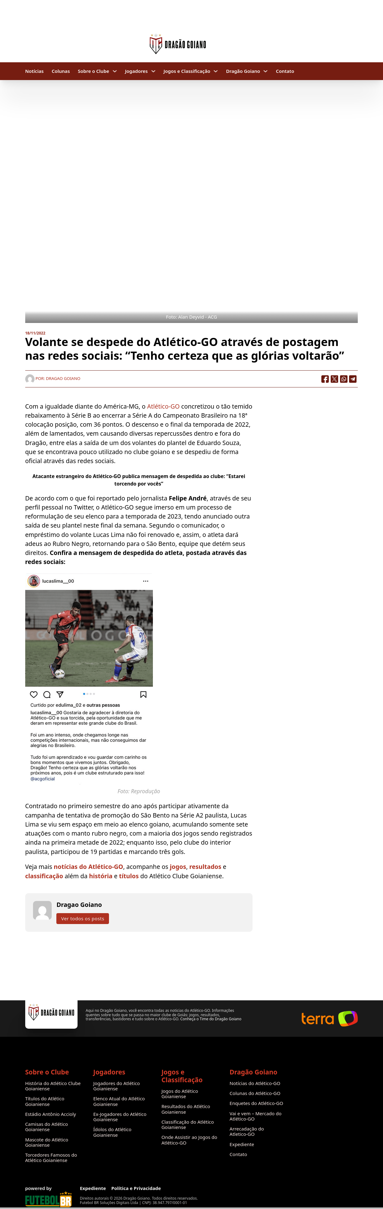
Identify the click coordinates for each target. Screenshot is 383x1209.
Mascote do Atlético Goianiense (46, 1142)
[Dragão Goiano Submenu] (265, 71)
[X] (334, 379)
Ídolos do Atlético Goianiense (112, 1132)
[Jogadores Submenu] (153, 71)
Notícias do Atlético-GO (254, 1083)
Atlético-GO (163, 406)
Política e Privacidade (136, 1188)
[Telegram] (353, 379)
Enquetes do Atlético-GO (256, 1103)
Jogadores (136, 71)
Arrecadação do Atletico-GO (246, 1131)
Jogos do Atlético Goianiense (179, 1093)
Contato (285, 71)
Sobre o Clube (93, 71)
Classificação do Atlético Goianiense (187, 1124)
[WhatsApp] (343, 379)
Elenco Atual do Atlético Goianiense (119, 1101)
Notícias (34, 71)
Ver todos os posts (82, 918)
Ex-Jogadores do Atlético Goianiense (120, 1117)
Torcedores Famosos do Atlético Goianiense (51, 1157)
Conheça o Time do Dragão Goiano (210, 1019)
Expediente (241, 1144)
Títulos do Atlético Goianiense (44, 1101)
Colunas (61, 71)
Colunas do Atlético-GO (254, 1093)
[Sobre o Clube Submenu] (114, 71)
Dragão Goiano (243, 71)
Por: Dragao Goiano (52, 378)
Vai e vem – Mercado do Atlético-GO (255, 1116)
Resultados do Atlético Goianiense (185, 1109)
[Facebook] (325, 379)
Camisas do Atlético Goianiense (46, 1126)
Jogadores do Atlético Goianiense (116, 1086)
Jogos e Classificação (186, 71)
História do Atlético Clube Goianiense (53, 1086)
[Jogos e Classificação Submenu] (215, 71)
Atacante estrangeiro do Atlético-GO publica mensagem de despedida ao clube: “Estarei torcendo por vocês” (138, 480)
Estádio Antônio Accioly (50, 1114)
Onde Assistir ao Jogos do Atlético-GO (189, 1140)
